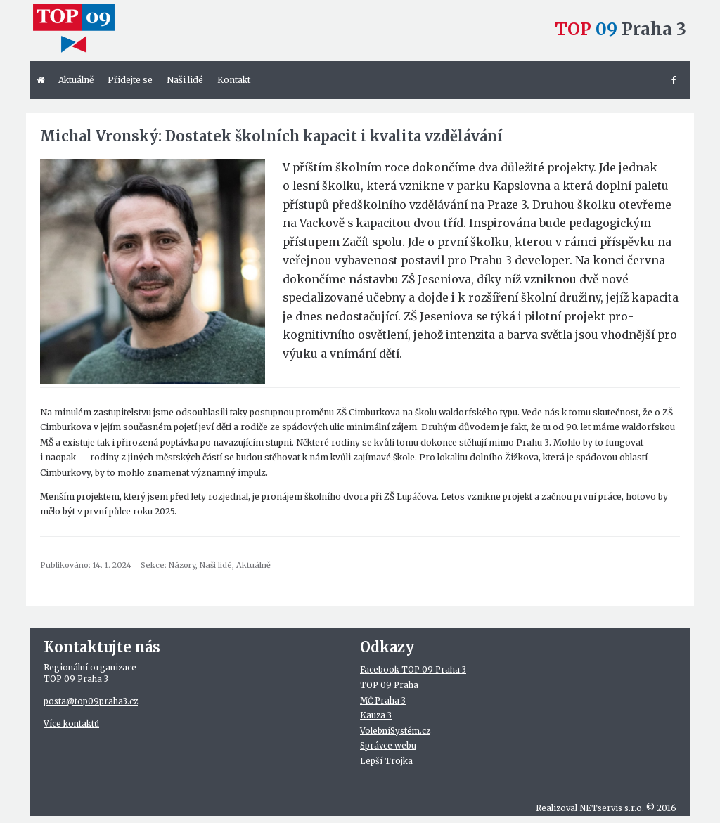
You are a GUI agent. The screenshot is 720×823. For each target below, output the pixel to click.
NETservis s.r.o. (611, 808)
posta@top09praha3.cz (91, 701)
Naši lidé (216, 565)
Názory (182, 565)
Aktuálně (253, 565)
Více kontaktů (71, 724)
